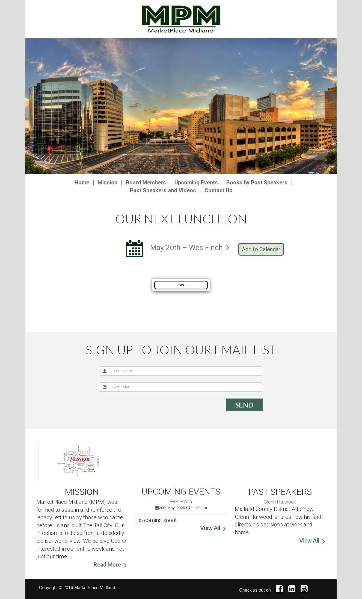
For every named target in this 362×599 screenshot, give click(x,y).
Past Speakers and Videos (163, 190)
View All (210, 528)
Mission (107, 182)
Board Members (146, 182)
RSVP (181, 285)
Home (82, 182)
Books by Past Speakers (256, 182)
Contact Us (218, 190)
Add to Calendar (261, 249)
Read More (107, 564)
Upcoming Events (196, 182)
